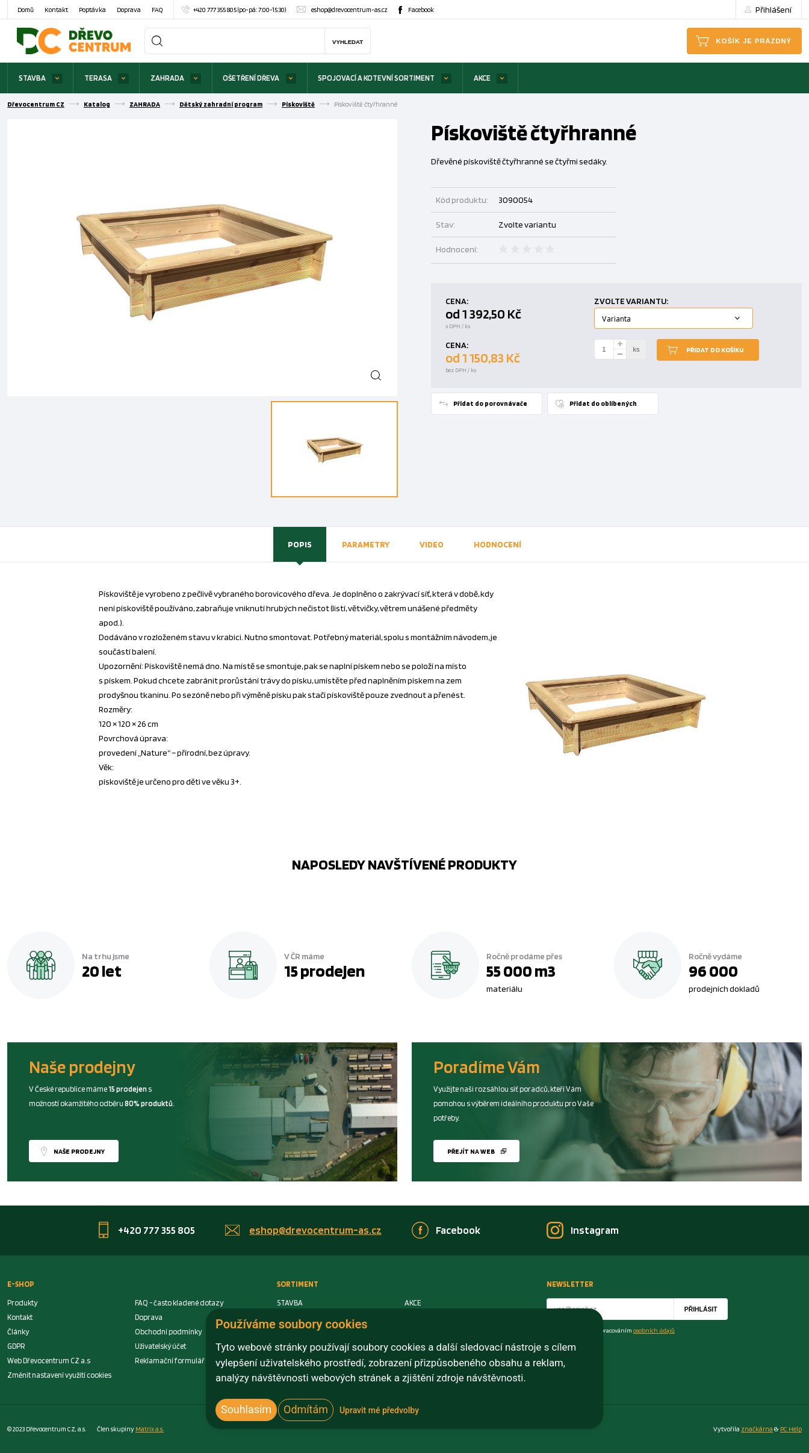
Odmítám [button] (306, 1409)
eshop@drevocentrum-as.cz (349, 9)
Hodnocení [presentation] (497, 544)
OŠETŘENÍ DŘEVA (251, 77)
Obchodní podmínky (168, 1331)
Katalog (97, 104)
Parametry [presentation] (365, 544)
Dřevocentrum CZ (35, 104)
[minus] (620, 354)
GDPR (16, 1346)
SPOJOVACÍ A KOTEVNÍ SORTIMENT (376, 77)
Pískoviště (298, 104)
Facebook (421, 9)
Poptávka (92, 9)
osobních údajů (654, 1330)
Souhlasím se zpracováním (618, 1330)
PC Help (791, 1429)
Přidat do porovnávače (490, 403)
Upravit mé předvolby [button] (379, 1410)
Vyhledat (347, 42)
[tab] (299, 544)
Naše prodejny (79, 1151)
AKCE (482, 77)
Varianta (616, 318)
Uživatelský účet (160, 1346)
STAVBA (32, 77)
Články (18, 1331)
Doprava (129, 9)
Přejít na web (471, 1151)
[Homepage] (74, 41)
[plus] (620, 344)
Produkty (22, 1302)
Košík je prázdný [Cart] (754, 41)
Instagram (595, 1230)
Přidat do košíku (715, 350)
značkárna (757, 1429)
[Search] (157, 41)
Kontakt (56, 9)
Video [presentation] (432, 544)
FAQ (157, 9)
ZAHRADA (167, 77)
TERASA (98, 77)
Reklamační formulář (170, 1360)
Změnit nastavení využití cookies (59, 1375)
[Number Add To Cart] (604, 349)
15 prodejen (324, 970)
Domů (25, 9)
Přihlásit (701, 1309)
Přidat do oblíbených (603, 403)
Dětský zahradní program (220, 104)
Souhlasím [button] (246, 1409)
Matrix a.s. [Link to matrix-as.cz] (149, 1429)
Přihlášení (773, 9)
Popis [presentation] (300, 544)
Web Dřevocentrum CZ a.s (48, 1360)
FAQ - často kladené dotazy (179, 1302)
